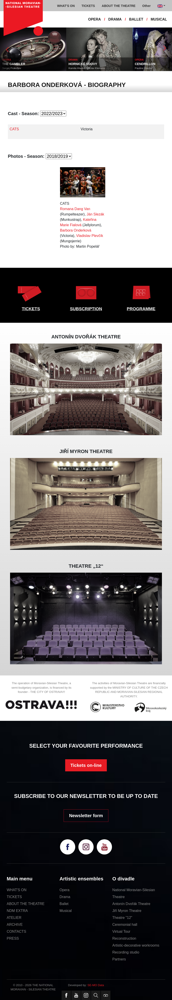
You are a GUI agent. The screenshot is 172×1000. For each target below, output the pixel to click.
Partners (119, 959)
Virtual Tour (121, 931)
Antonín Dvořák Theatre (131, 904)
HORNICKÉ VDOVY (83, 64)
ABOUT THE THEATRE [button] (118, 6)
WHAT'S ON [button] (66, 6)
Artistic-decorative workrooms (135, 945)
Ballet (64, 904)
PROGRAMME (141, 308)
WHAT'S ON (16, 890)
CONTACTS (16, 931)
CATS (14, 129)
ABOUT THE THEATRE (26, 904)
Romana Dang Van (75, 209)
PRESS (13, 938)
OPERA (94, 19)
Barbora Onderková (75, 230)
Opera (64, 890)
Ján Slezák (95, 214)
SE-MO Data (96, 985)
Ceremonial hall (124, 924)
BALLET (136, 19)
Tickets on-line (86, 765)
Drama (65, 897)
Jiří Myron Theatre (127, 911)
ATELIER (14, 918)
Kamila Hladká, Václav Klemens (87, 68)
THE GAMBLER (13, 64)
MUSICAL (159, 19)
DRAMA (115, 19)
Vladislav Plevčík (89, 236)
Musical (66, 911)
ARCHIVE (15, 924)
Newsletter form (86, 815)
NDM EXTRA (17, 911)
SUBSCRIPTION (86, 308)
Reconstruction (124, 938)
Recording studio (125, 952)
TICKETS (31, 308)
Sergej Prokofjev (11, 68)
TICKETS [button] (88, 6)
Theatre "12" (122, 918)
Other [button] (146, 6)
